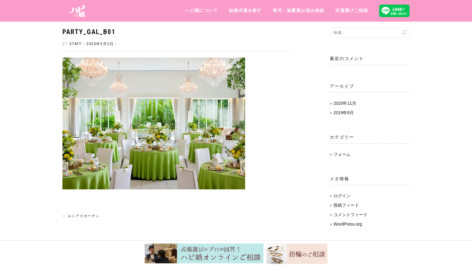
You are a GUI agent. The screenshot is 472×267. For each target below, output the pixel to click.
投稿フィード (346, 205)
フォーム (341, 154)
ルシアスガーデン (81, 216)
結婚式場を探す (245, 10)
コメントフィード (350, 214)
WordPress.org (347, 224)
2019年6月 (343, 112)
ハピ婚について (201, 10)
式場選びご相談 (351, 10)
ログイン (341, 195)
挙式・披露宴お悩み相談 (298, 10)
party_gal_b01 (88, 32)
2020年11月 (344, 103)
